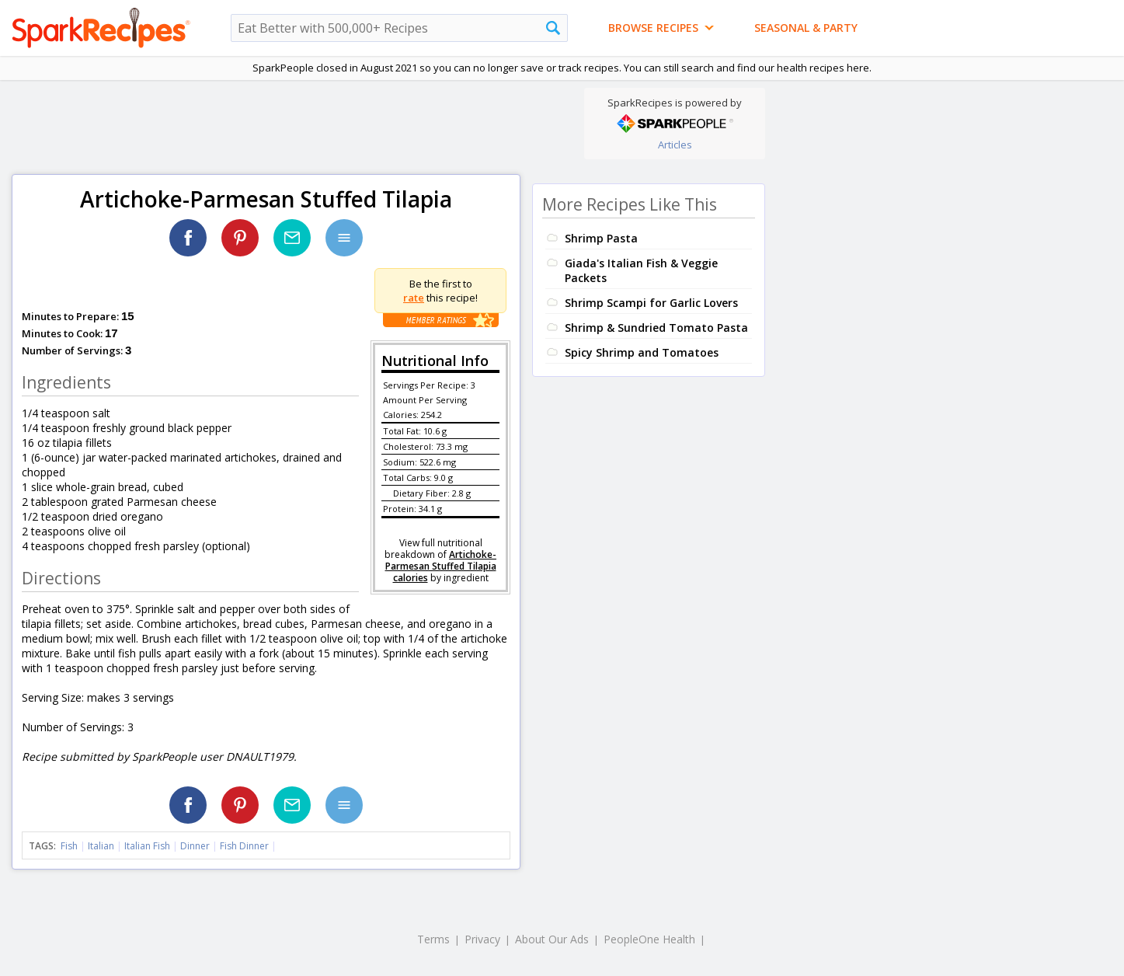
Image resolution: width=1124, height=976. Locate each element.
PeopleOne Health (649, 939)
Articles (675, 145)
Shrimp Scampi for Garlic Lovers (651, 302)
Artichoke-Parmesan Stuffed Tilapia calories (441, 566)
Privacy (482, 939)
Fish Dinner (244, 845)
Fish (69, 845)
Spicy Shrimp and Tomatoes (642, 352)
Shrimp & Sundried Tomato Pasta (656, 327)
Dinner (195, 845)
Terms (433, 939)
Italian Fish (147, 845)
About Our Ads (552, 939)
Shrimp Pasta (601, 238)
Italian (101, 845)
